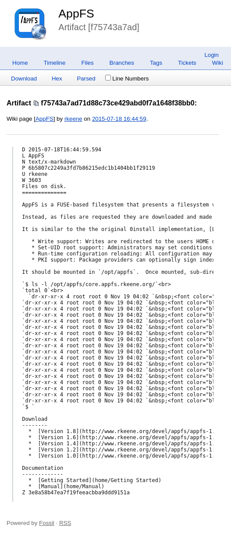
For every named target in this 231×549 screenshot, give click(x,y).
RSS (65, 523)
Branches (122, 62)
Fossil (46, 523)
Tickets (187, 62)
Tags (156, 62)
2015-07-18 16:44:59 (119, 118)
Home (20, 62)
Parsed (86, 78)
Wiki (217, 62)
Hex (57, 78)
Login (211, 55)
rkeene (73, 118)
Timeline (55, 62)
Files (87, 62)
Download (24, 78)
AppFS (76, 13)
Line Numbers (127, 78)
